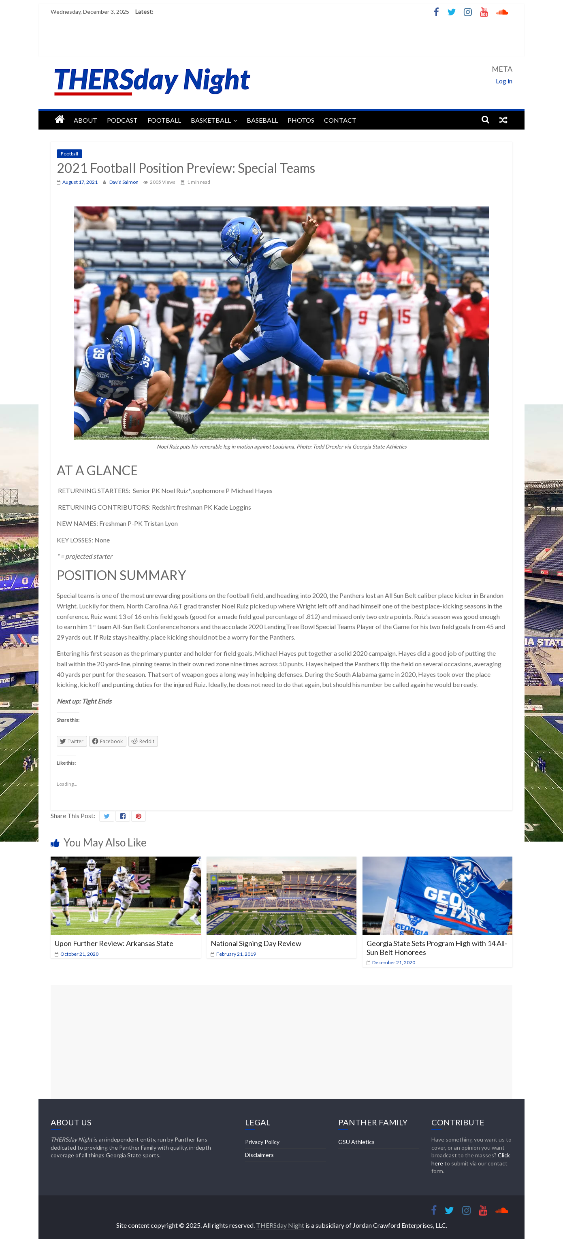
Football (164, 120)
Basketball (211, 120)
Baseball (262, 120)
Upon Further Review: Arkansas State (114, 943)
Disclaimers (259, 1154)
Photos (301, 120)
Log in (504, 81)
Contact (340, 120)
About (85, 120)
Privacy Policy (262, 1141)
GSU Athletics (356, 1141)
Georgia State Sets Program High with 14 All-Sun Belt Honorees (437, 948)
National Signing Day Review (256, 943)
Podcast (122, 120)
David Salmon (124, 182)
